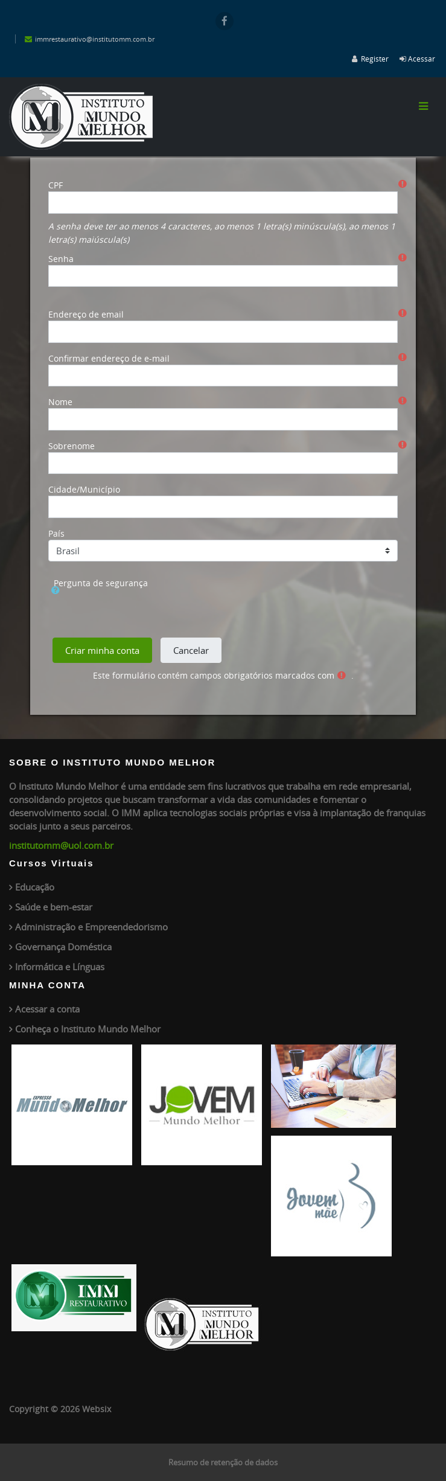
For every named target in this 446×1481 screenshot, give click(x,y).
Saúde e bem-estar (53, 907)
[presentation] (145, 612)
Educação (34, 887)
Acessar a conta (47, 1009)
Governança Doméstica (63, 947)
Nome (60, 402)
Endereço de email (86, 314)
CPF (55, 185)
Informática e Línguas (59, 967)
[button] (415, 577)
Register (375, 58)
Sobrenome (71, 446)
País (56, 533)
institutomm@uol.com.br (61, 845)
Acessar (421, 58)
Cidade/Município (84, 489)
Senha (61, 258)
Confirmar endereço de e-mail (109, 358)
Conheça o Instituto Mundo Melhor (88, 1029)
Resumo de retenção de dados (223, 1462)
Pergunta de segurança (101, 583)
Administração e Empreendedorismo (91, 927)
